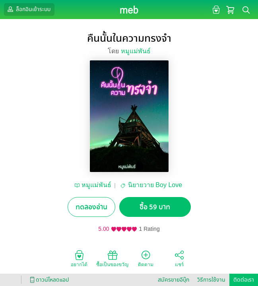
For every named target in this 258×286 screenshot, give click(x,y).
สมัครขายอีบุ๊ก (173, 280)
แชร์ (179, 258)
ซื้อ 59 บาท (155, 207)
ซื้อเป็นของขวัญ (112, 258)
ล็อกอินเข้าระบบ (28, 9)
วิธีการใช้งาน (211, 280)
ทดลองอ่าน (91, 207)
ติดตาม (145, 258)
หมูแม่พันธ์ (136, 51)
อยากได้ (79, 258)
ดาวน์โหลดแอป (48, 280)
